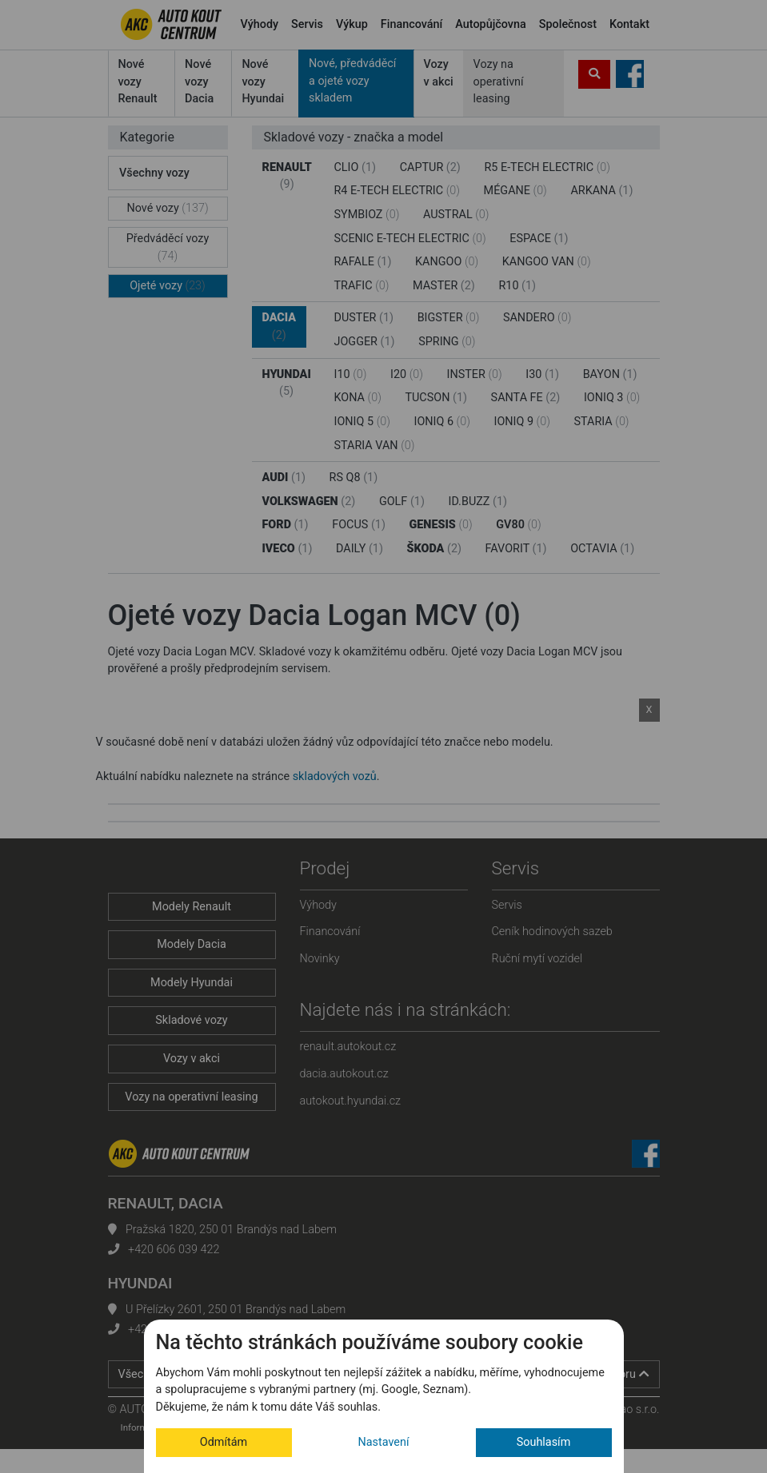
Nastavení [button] (383, 1442)
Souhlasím (544, 1442)
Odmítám (223, 1442)
